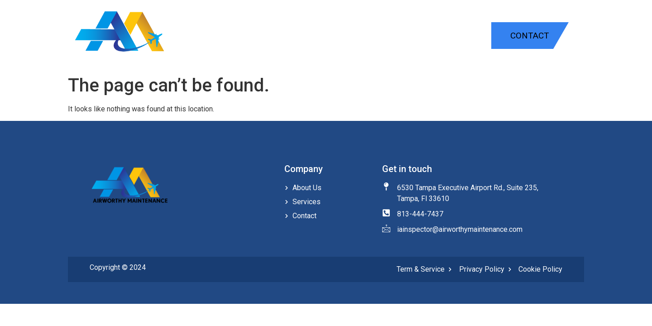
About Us (460, 36)
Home (347, 36)
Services (398, 36)
